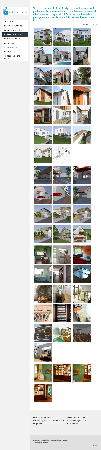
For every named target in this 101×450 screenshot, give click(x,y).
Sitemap (65, 440)
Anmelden (94, 445)
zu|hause (8, 22)
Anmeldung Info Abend (12, 57)
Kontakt (8, 52)
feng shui (9, 43)
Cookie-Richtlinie (55, 440)
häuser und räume (13, 34)
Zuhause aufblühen (14, 30)
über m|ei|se (10, 47)
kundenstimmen (12, 39)
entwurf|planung (13, 26)
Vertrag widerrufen (41, 442)
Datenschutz (45, 440)
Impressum (36, 440)
